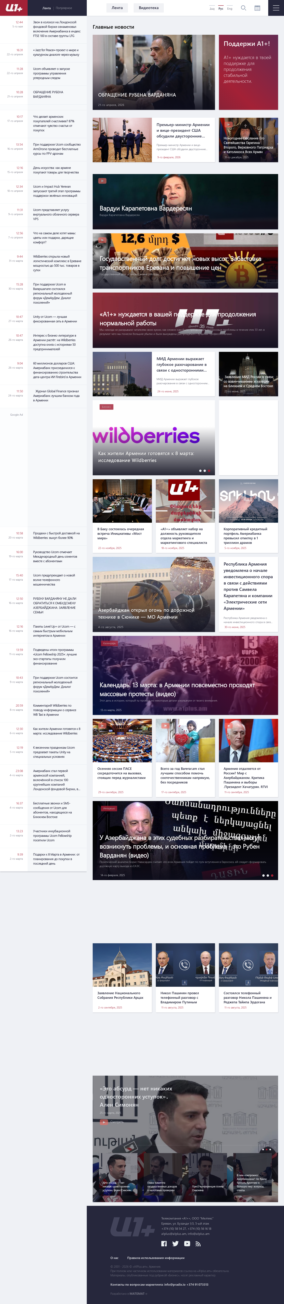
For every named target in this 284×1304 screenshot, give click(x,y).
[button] (199, 470)
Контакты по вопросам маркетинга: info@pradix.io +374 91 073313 (159, 1284)
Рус (221, 8)
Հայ (212, 8)
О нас (114, 1257)
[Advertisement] (57, 467)
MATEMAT (137, 1293)
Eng (229, 8)
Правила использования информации (156, 1257)
